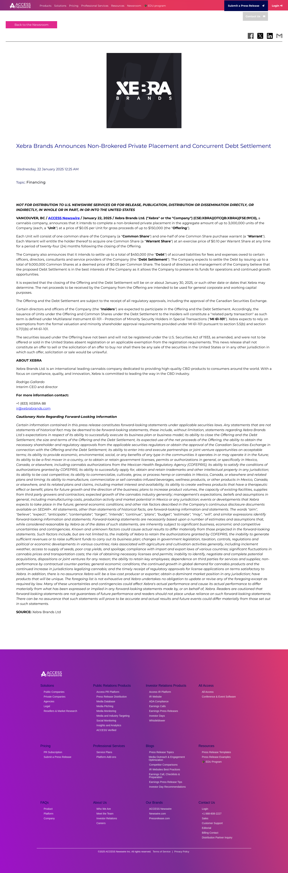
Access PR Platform (107, 691)
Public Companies (54, 691)
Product (48, 808)
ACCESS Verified (106, 730)
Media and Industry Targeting (112, 715)
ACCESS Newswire (64, 218)
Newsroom (134, 5)
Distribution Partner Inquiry (217, 837)
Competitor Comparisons (163, 764)
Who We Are (103, 808)
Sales (205, 818)
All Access (208, 691)
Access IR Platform (160, 691)
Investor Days (157, 715)
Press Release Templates (216, 752)
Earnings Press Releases (163, 711)
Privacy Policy (181, 851)
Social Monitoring (106, 720)
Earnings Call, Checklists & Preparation (164, 776)
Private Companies (54, 696)
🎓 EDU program (155, 5)
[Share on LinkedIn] (270, 36)
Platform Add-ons (106, 756)
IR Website (155, 696)
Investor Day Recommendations (167, 786)
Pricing (73, 5)
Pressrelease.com (159, 818)
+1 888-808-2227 (212, 813)
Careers (101, 823)
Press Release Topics (161, 752)
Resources (117, 5)
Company (49, 818)
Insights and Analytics (108, 725)
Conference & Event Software (219, 696)
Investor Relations (106, 818)
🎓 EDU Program (212, 761)
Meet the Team (104, 813)
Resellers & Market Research (60, 711)
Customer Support (212, 823)
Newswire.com (157, 813)
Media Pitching (104, 706)
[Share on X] (260, 36)
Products (45, 5)
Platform (48, 813)
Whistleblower (157, 720)
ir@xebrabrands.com (33, 408)
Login (277, 5)
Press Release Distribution (111, 696)
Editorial (206, 827)
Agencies (49, 701)
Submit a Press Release (246, 5)
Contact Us (255, 16)
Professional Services (94, 5)
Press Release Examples (216, 756)
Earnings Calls (157, 706)
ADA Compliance (159, 701)
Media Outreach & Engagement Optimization (167, 758)
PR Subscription (53, 752)
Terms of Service (162, 851)
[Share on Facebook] (251, 36)
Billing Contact (210, 832)
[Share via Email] (279, 36)
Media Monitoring (106, 711)
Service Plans (104, 752)
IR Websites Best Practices (164, 769)
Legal (47, 706)
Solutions (60, 5)
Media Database (105, 701)
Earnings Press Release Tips (165, 781)
